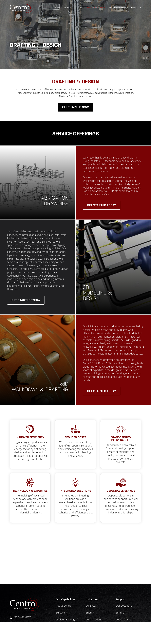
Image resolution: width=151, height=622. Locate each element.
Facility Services (117, 8)
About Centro (64, 605)
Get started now (75, 107)
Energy (90, 612)
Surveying (61, 612)
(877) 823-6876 (22, 617)
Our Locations (124, 605)
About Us (68, 8)
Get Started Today (101, 205)
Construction (93, 619)
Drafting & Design (96, 8)
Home (57, 8)
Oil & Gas (91, 605)
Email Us (121, 612)
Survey (80, 8)
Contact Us (136, 8)
